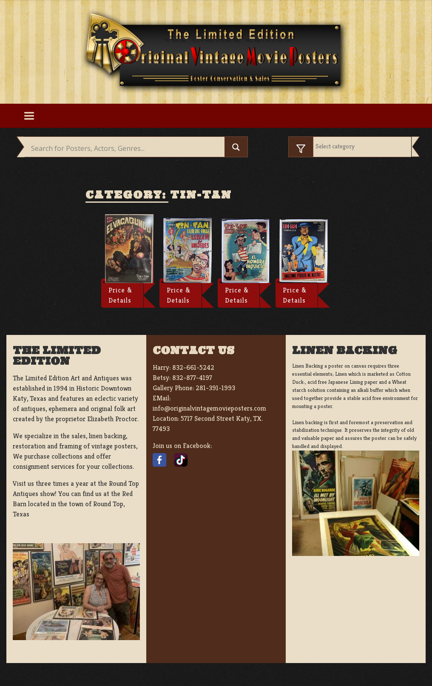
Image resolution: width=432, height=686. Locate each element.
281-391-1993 (215, 387)
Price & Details (120, 295)
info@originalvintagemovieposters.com (209, 408)
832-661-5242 (193, 367)
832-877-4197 (192, 377)
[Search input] (126, 148)
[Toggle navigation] (29, 116)
